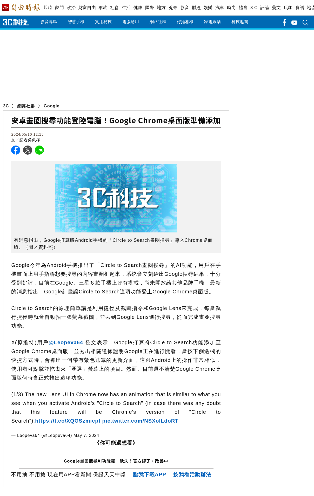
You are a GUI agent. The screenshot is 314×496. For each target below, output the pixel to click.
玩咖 (288, 7)
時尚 (231, 7)
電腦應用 (130, 21)
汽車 (219, 7)
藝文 (276, 7)
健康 (138, 7)
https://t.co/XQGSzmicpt (68, 421)
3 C (254, 7)
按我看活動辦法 (192, 474)
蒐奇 (173, 7)
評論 (264, 7)
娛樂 (208, 7)
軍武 (103, 7)
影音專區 (49, 21)
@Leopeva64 (67, 342)
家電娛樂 (212, 21)
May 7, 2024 (86, 435)
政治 (71, 7)
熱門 (59, 7)
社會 (114, 7)
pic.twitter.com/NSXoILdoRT (140, 421)
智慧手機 (76, 21)
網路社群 (158, 21)
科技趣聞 (239, 21)
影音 (184, 7)
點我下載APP (149, 474)
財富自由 (87, 7)
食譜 (299, 7)
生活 (126, 7)
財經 (196, 7)
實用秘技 (103, 21)
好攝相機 (185, 21)
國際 (149, 7)
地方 (161, 7)
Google (51, 106)
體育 (243, 7)
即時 (47, 7)
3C (6, 106)
